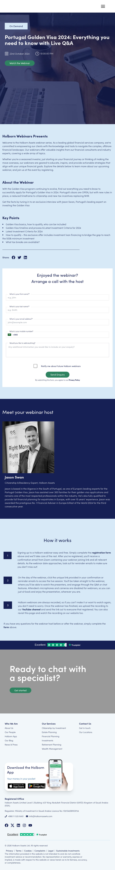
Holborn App (11, 736)
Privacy (9, 850)
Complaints (39, 850)
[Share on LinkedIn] (25, 257)
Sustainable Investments (68, 850)
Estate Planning (49, 732)
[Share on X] (21, 257)
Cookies (28, 850)
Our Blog (9, 740)
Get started (20, 690)
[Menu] (103, 6)
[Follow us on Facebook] (6, 825)
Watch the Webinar (19, 63)
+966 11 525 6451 (16, 816)
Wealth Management (52, 748)
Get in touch (85, 727)
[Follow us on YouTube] (30, 825)
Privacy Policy (74, 380)
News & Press (11, 744)
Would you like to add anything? (22, 343)
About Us (9, 727)
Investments (47, 740)
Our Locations (85, 732)
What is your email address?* (21, 319)
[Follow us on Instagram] (24, 825)
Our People (10, 732)
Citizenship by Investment (54, 727)
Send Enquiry (57, 374)
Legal (50, 850)
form (6, 627)
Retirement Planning (51, 744)
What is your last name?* (19, 306)
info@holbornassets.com (40, 816)
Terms (18, 850)
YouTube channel (31, 609)
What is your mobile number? (21, 331)
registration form (101, 552)
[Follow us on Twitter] (12, 825)
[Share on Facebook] (15, 257)
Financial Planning (50, 736)
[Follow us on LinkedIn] (18, 825)
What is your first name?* (19, 294)
